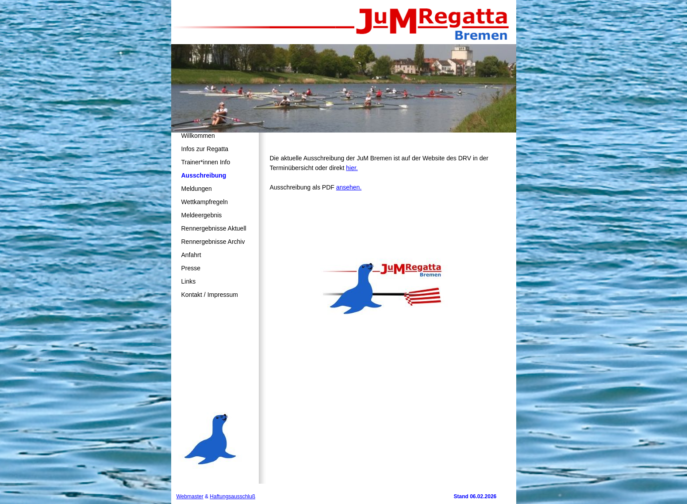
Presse (191, 268)
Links (188, 281)
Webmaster (190, 496)
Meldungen (196, 188)
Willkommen (198, 135)
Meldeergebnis (201, 215)
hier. (351, 167)
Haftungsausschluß (232, 496)
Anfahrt (191, 254)
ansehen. (349, 187)
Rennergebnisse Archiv (213, 241)
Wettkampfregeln (204, 201)
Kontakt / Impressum (209, 294)
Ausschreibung (203, 175)
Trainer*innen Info (205, 162)
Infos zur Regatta (205, 148)
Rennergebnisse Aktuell (213, 228)
